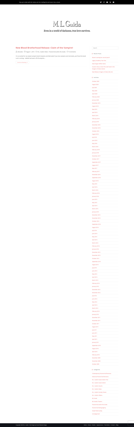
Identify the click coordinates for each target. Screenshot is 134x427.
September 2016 (96, 177)
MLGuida (20, 52)
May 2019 (94, 109)
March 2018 (95, 146)
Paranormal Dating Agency (99, 407)
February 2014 (96, 246)
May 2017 (94, 168)
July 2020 (94, 87)
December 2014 (96, 215)
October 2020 (95, 81)
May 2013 (94, 274)
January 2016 (95, 196)
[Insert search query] (105, 48)
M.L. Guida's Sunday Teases (99, 392)
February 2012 (96, 311)
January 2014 (95, 249)
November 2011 (96, 320)
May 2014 (94, 236)
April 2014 (94, 240)
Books (53, 37)
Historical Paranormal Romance (100, 376)
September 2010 (96, 345)
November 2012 (96, 292)
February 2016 (96, 193)
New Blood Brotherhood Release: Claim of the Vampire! (44, 47)
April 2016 (94, 187)
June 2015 (94, 199)
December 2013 (96, 252)
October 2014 (95, 221)
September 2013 (96, 261)
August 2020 (95, 84)
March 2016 (95, 190)
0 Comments (72, 52)
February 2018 (96, 149)
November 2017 (96, 156)
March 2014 (95, 243)
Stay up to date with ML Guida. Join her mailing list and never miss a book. (39, 2)
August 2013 (95, 264)
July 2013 (94, 268)
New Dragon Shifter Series (99, 63)
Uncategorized (96, 414)
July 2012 (94, 295)
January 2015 (95, 212)
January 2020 (95, 100)
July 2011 (94, 330)
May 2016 (94, 184)
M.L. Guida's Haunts (97, 386)
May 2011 (94, 336)
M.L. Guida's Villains (97, 395)
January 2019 (95, 121)
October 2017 (95, 159)
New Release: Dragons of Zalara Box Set (102, 72)
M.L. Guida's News (43, 52)
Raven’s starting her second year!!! (101, 57)
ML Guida (94, 398)
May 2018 (94, 143)
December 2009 (96, 358)
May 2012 (94, 302)
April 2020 (94, 94)
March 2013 (95, 280)
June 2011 (94, 333)
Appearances (65, 37)
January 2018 (95, 153)
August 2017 (95, 165)
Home (35, 37)
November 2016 (96, 174)
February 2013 (96, 283)
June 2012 (94, 299)
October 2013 (95, 258)
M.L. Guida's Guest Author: (99, 383)
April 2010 (94, 351)
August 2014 (95, 227)
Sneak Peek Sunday (97, 411)
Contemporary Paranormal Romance (101, 373)
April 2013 (94, 277)
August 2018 (95, 134)
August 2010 (95, 348)
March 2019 (95, 115)
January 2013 (95, 286)
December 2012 (96, 289)
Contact (91, 37)
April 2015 (94, 205)
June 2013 (94, 271)
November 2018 (96, 128)
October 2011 (95, 323)
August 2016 (95, 181)
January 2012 (95, 314)
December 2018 (96, 125)
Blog (99, 37)
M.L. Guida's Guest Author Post (100, 379)
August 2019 (95, 106)
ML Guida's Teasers (97, 401)
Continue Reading (23, 62)
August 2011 (95, 327)
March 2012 (95, 308)
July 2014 (94, 230)
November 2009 (96, 361)
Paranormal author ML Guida (57, 52)
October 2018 (95, 131)
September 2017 (96, 162)
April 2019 (94, 112)
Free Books (79, 37)
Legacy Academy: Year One (99, 60)
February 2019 (96, 118)
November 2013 (96, 255)
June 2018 (94, 140)
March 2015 (95, 208)
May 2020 (94, 90)
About (43, 37)
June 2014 (94, 233)
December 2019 (96, 103)
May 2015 (94, 202)
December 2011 (96, 317)
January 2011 (95, 342)
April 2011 (94, 339)
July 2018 (94, 137)
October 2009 (95, 364)
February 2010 (96, 355)
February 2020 (96, 97)
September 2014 (96, 224)
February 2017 (96, 171)
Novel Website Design (41, 425)
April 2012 (94, 305)
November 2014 (96, 218)
